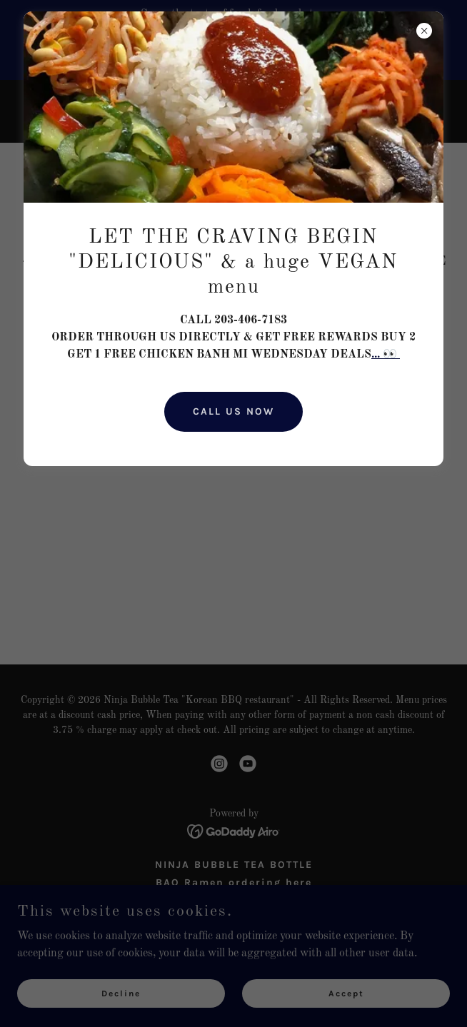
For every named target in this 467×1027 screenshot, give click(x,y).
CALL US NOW (233, 411)
